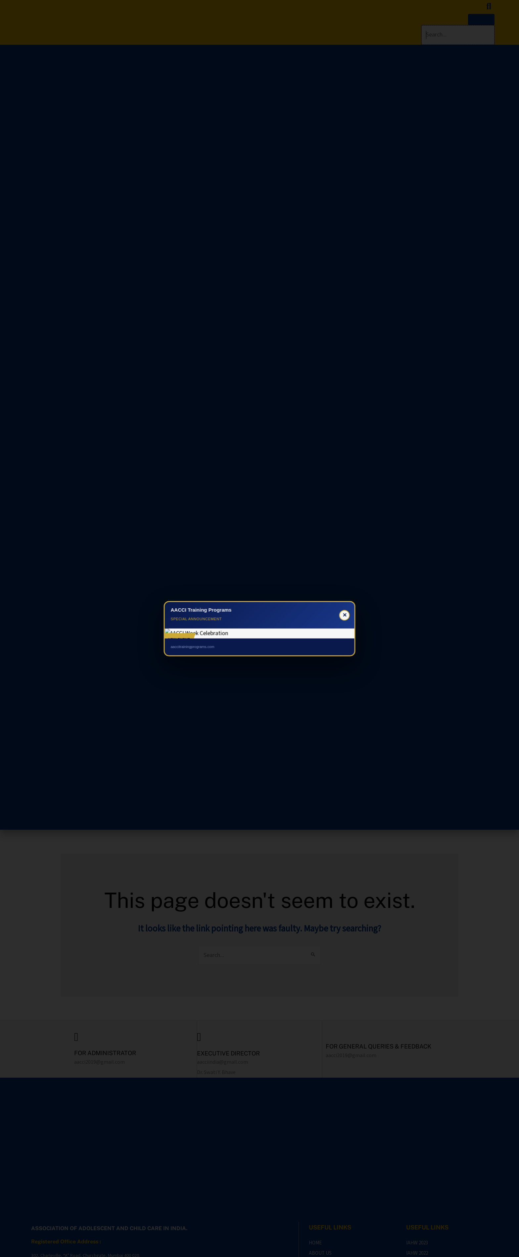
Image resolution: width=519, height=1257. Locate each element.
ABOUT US (320, 1171)
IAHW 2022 (417, 1171)
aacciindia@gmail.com (222, 1062)
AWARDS (318, 1202)
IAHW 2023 (417, 1161)
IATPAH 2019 (419, 1202)
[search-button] (489, 6)
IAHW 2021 (417, 1181)
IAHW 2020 (417, 1192)
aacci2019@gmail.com (99, 1062)
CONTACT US (323, 1181)
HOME (315, 1161)
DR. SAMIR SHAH (438, 1248)
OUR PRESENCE (325, 1192)
